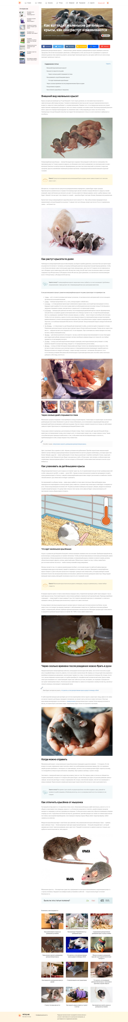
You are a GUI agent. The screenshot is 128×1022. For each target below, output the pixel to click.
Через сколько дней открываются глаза (60, 74)
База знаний (48, 35)
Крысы (58, 35)
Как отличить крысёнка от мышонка (58, 90)
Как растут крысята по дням (55, 71)
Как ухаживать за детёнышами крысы (58, 77)
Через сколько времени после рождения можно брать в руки (65, 83)
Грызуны (54, 35)
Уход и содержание (65, 35)
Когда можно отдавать (53, 86)
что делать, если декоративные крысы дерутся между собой (80, 690)
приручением (71, 701)
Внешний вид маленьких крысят (57, 68)
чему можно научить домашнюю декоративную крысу (69, 444)
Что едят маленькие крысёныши (58, 80)
